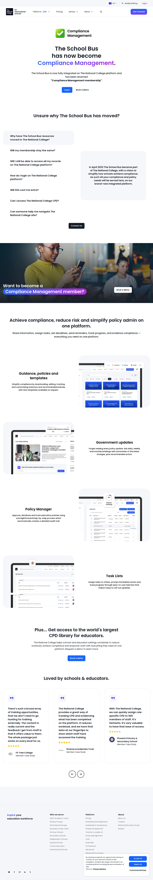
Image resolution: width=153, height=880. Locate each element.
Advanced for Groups (94, 853)
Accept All (138, 858)
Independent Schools (59, 839)
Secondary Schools (58, 835)
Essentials (90, 842)
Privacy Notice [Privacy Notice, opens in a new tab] (99, 869)
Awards (121, 829)
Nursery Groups (56, 822)
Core (88, 839)
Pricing (88, 818)
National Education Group (128, 825)
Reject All (138, 864)
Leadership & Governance (96, 825)
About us (122, 818)
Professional (91, 846)
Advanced (90, 849)
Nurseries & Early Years (59, 829)
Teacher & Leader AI (94, 832)
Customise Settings (138, 870)
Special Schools (56, 842)
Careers (121, 822)
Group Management (94, 835)
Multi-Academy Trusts (59, 818)
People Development (94, 829)
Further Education (57, 846)
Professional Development (97, 822)
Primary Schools (56, 832)
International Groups (58, 825)
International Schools (58, 849)
